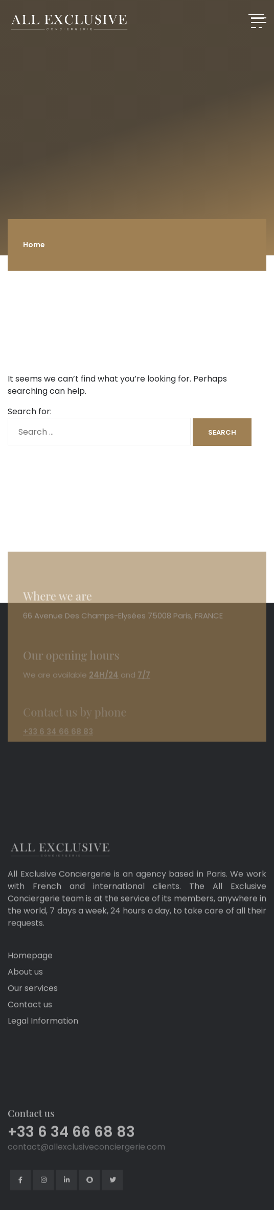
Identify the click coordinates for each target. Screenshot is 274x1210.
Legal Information (43, 1034)
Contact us (30, 1018)
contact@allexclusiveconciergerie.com (86, 1172)
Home (34, 245)
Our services (33, 1002)
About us (25, 985)
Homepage (30, 969)
